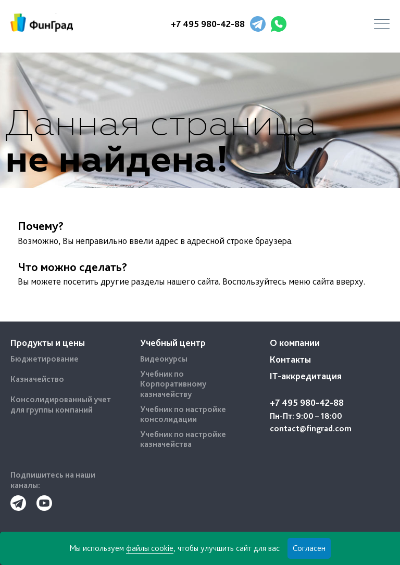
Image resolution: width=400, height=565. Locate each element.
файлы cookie (149, 548)
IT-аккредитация (306, 375)
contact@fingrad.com (311, 428)
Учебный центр (173, 342)
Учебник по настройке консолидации (183, 414)
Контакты (290, 359)
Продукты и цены (47, 342)
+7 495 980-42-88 (208, 23)
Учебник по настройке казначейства (183, 439)
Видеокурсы (164, 359)
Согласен (309, 548)
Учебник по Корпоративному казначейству (173, 384)
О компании (295, 342)
